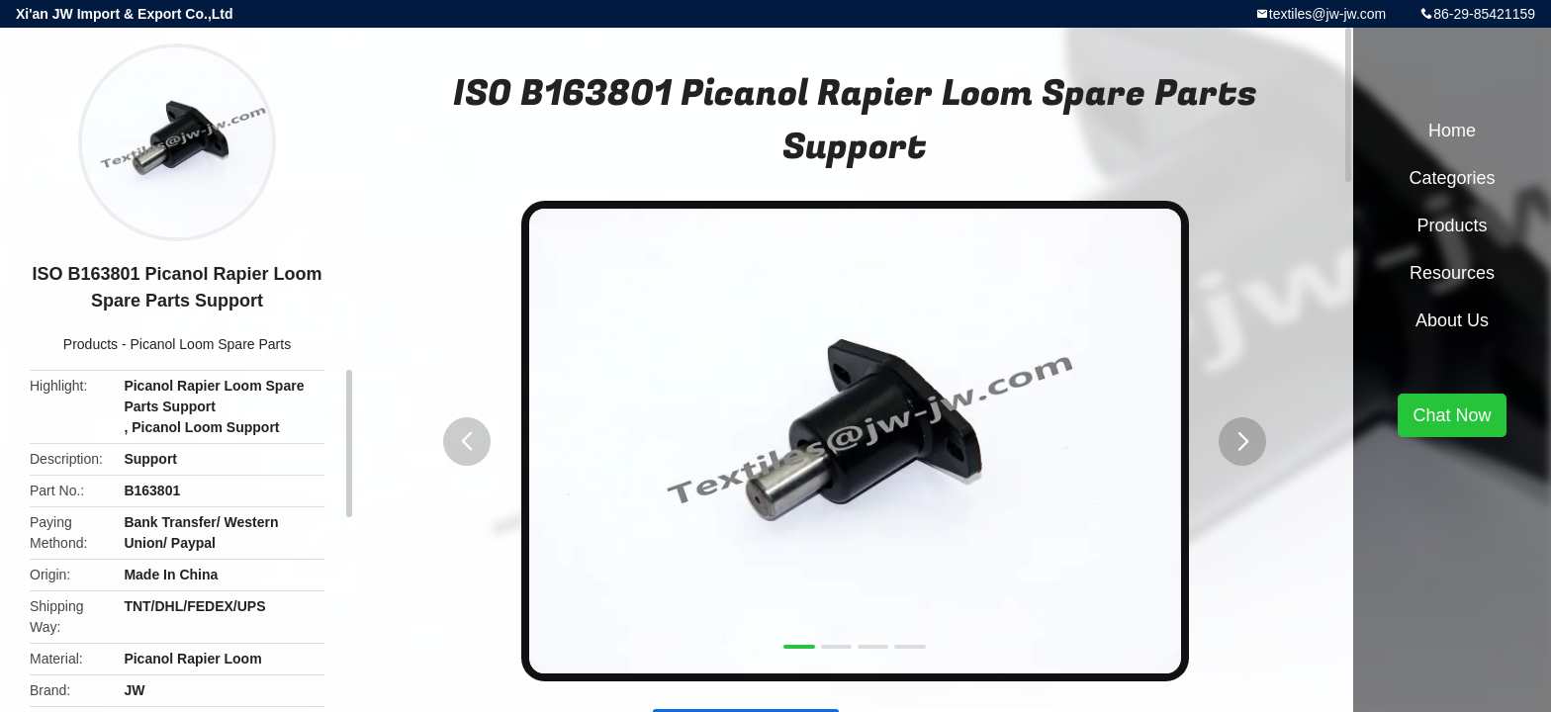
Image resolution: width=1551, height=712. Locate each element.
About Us (1452, 320)
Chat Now (1452, 415)
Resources (1452, 273)
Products (90, 344)
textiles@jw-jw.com (1327, 14)
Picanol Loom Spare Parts (211, 344)
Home (1452, 130)
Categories (1452, 178)
